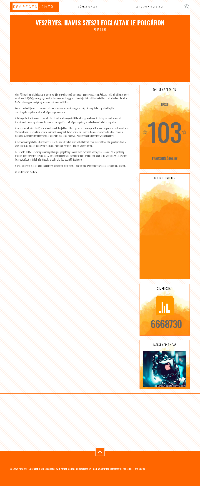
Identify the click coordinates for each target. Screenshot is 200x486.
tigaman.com (98, 468)
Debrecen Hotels (37, 468)
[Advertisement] (100, 55)
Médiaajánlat (88, 6)
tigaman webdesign (69, 468)
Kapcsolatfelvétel (150, 6)
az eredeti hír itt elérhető (26, 172)
